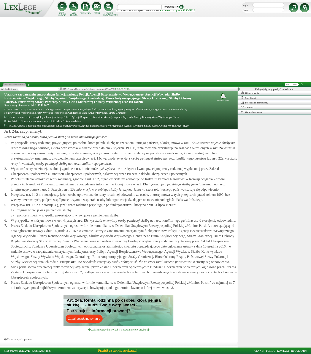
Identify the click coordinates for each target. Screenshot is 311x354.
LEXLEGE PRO (122, 89)
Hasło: (245, 10)
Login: (245, 5)
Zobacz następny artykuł (135, 329)
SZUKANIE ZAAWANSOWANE (109, 14)
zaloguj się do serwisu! (177, 10)
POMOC (270, 350)
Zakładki (247, 107)
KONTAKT (283, 350)
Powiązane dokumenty (254, 102)
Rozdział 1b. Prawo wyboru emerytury (26, 121)
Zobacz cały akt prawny (18, 339)
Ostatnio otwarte (251, 111)
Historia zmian (250, 92)
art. (189, 143)
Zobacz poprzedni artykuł (103, 329)
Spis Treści (248, 97)
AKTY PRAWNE (73, 14)
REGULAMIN (299, 350)
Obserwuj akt (223, 97)
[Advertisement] (155, 49)
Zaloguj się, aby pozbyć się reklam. (274, 89)
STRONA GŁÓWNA (62, 14)
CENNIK (97, 13)
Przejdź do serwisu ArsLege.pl (117, 350)
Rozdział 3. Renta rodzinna (65, 121)
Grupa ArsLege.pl (41, 350)
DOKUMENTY (85, 13)
